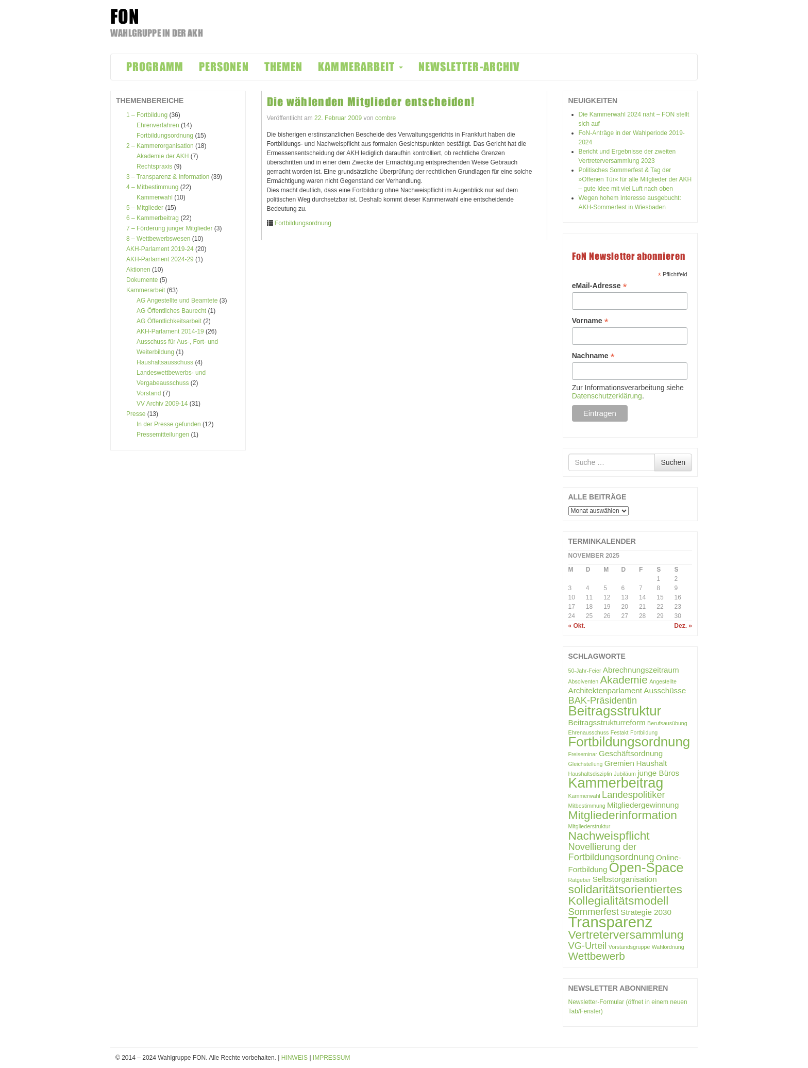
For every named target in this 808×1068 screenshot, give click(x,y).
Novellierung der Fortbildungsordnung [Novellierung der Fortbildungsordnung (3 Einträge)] (611, 851)
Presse (135, 414)
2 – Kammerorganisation (160, 145)
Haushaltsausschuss (165, 362)
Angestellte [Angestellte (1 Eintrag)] (663, 681)
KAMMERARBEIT (360, 67)
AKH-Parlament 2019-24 (160, 249)
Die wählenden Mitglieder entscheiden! (371, 102)
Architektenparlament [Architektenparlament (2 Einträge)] (605, 690)
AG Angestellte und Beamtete (177, 300)
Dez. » (683, 625)
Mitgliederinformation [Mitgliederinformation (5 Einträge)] (622, 815)
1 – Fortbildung (146, 115)
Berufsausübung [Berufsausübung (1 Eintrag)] (667, 723)
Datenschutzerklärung (607, 396)
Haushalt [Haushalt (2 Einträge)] (651, 763)
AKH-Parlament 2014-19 (170, 331)
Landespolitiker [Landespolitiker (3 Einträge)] (633, 794)
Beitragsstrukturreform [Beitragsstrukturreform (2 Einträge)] (607, 722)
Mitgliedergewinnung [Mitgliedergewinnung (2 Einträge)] (643, 804)
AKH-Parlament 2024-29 (160, 259)
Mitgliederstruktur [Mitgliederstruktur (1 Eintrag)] (589, 826)
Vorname (590, 321)
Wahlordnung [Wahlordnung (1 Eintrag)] (668, 947)
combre (385, 118)
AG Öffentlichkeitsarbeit (169, 321)
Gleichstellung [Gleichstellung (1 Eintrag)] (585, 764)
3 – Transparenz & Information (167, 176)
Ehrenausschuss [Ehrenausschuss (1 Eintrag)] (588, 732)
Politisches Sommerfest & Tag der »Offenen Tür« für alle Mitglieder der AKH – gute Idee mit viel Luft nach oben (635, 179)
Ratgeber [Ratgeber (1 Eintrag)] (579, 880)
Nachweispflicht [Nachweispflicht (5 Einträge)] (609, 835)
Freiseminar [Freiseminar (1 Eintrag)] (582, 754)
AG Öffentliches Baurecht (171, 310)
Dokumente (142, 279)
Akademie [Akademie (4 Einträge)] (624, 680)
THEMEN (283, 67)
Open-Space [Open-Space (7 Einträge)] (646, 867)
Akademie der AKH (163, 156)
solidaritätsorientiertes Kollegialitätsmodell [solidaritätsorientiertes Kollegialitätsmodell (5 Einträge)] (625, 894)
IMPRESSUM (331, 1057)
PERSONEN (224, 67)
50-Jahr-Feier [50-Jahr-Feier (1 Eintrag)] (584, 671)
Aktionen (138, 269)
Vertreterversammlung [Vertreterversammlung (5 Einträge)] (626, 934)
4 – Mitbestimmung (152, 187)
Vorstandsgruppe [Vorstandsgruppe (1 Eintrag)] (629, 947)
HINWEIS (294, 1057)
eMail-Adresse (599, 286)
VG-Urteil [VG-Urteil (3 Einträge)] (587, 945)
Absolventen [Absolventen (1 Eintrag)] (583, 681)
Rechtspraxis (154, 166)
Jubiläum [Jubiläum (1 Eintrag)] (625, 774)
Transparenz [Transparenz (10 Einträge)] (610, 921)
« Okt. (576, 625)
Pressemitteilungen (163, 434)
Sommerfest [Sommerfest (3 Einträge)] (593, 911)
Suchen (673, 462)
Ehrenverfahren (158, 125)
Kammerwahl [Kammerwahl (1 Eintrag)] (584, 796)
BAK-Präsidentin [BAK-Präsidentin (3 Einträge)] (602, 700)
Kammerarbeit (145, 290)
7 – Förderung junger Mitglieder (169, 228)
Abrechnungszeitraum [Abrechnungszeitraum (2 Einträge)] (641, 669)
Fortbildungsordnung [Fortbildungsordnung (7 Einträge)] (629, 742)
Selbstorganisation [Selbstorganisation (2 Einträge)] (625, 879)
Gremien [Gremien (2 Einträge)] (619, 763)
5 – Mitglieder (144, 207)
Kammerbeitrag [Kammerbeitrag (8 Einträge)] (616, 783)
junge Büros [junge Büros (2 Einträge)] (658, 773)
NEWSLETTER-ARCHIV (469, 67)
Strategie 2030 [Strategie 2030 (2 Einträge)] (645, 912)
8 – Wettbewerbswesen (158, 238)
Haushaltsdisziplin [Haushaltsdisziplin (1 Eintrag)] (590, 774)
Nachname (593, 356)
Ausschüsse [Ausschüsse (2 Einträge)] (665, 690)
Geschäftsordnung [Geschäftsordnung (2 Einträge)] (631, 753)
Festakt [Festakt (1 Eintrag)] (620, 732)
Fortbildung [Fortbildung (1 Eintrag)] (644, 732)
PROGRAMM (154, 67)
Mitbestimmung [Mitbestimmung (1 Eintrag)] (586, 806)
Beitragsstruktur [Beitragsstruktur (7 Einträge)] (615, 711)
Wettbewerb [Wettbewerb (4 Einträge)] (596, 956)
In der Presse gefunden (169, 424)
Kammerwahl (155, 197)
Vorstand (149, 393)
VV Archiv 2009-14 (162, 403)
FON (125, 16)
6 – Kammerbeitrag (152, 218)
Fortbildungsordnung (165, 135)
